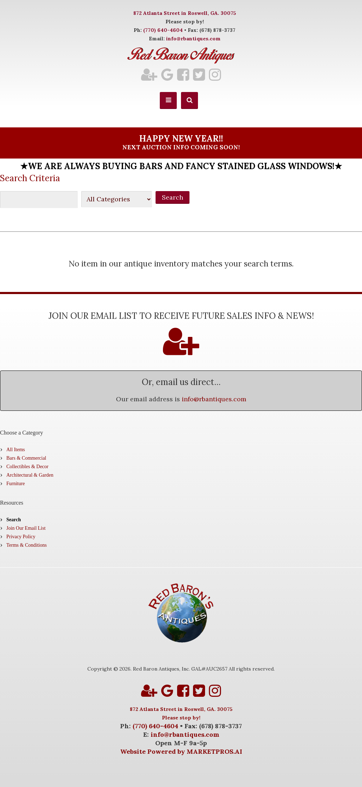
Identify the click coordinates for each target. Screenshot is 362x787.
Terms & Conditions (26, 545)
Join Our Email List (26, 528)
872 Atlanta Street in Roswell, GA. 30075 (184, 13)
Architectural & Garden (29, 475)
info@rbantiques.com (193, 38)
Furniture (15, 483)
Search (13, 519)
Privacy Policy (20, 536)
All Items (15, 449)
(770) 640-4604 (163, 30)
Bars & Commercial (26, 458)
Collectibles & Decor (27, 466)
